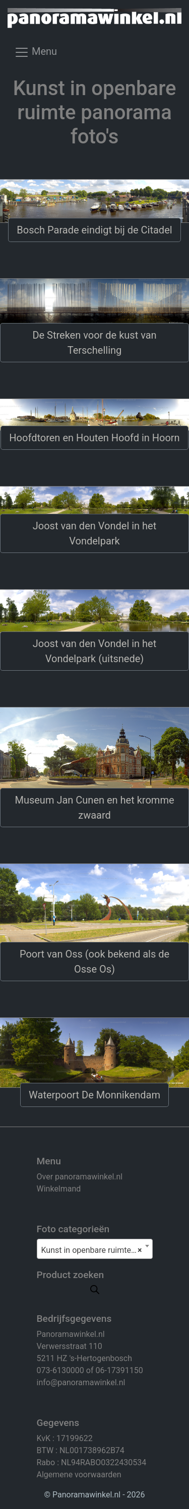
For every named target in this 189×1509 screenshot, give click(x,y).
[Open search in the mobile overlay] (95, 1289)
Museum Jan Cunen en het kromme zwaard (94, 807)
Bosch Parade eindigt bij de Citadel (94, 230)
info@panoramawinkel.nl (81, 1382)
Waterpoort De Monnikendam (94, 1095)
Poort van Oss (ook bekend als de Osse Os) (94, 961)
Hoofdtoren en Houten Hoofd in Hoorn (94, 438)
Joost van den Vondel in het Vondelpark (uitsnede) (94, 651)
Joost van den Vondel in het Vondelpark (94, 533)
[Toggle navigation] (35, 55)
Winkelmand (59, 1189)
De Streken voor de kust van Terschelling (94, 342)
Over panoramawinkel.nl (80, 1176)
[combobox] (95, 1249)
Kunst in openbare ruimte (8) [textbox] (93, 1250)
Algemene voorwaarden (79, 1474)
